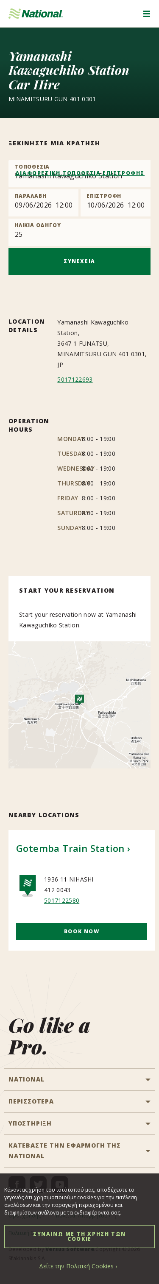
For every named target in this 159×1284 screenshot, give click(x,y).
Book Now (82, 931)
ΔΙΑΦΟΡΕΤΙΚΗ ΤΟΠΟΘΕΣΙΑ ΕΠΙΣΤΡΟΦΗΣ (80, 173)
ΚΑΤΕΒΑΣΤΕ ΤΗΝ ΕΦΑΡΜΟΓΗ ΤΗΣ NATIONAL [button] (64, 1150)
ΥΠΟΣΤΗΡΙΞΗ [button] (30, 1123)
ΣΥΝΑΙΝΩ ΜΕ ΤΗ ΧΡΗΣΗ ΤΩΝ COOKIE (79, 1236)
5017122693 (74, 379)
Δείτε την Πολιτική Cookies (76, 1266)
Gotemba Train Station (70, 848)
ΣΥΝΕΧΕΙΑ (79, 261)
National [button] (26, 1079)
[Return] (116, 202)
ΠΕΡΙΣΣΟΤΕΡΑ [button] (31, 1101)
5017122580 (61, 900)
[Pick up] (43, 202)
